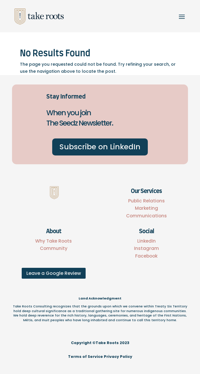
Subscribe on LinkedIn (100, 147)
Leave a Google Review (53, 273)
